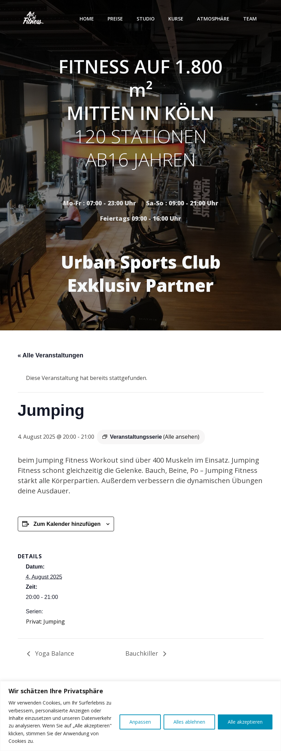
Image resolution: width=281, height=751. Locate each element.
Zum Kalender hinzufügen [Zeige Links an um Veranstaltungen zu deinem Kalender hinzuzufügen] (66, 524)
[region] (140, 716)
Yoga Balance (53, 653)
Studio (146, 18)
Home (87, 18)
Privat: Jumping (45, 621)
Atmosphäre (213, 18)
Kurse (175, 18)
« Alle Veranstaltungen (50, 355)
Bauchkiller (142, 653)
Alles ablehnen (189, 722)
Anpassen (140, 722)
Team (250, 18)
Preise (115, 18)
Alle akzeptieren (245, 722)
